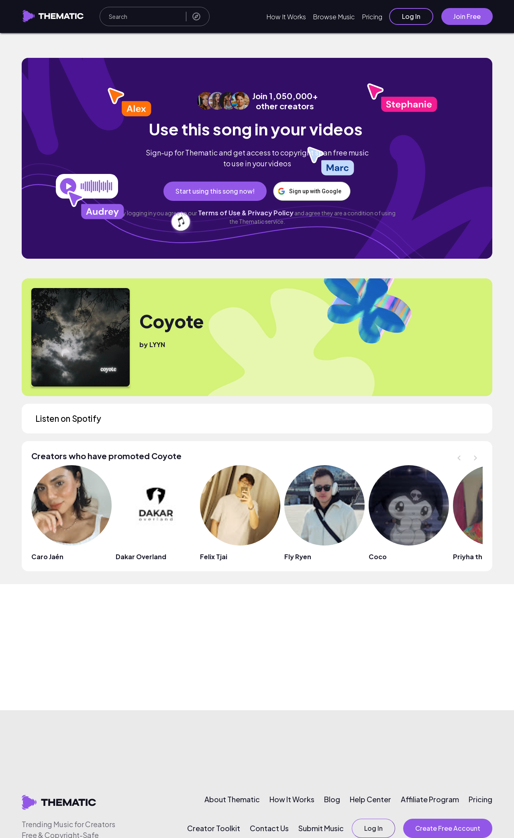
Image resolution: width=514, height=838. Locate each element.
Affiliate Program (430, 799)
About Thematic (232, 799)
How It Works (286, 16)
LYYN (157, 344)
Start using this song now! (214, 191)
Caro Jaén (47, 556)
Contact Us (269, 828)
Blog (332, 799)
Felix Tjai (213, 556)
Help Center (370, 799)
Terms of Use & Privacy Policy (246, 212)
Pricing (372, 16)
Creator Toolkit (213, 828)
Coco (378, 556)
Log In (411, 16)
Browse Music (334, 16)
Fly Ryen (297, 556)
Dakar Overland (141, 556)
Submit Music (321, 828)
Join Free (467, 16)
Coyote (171, 321)
